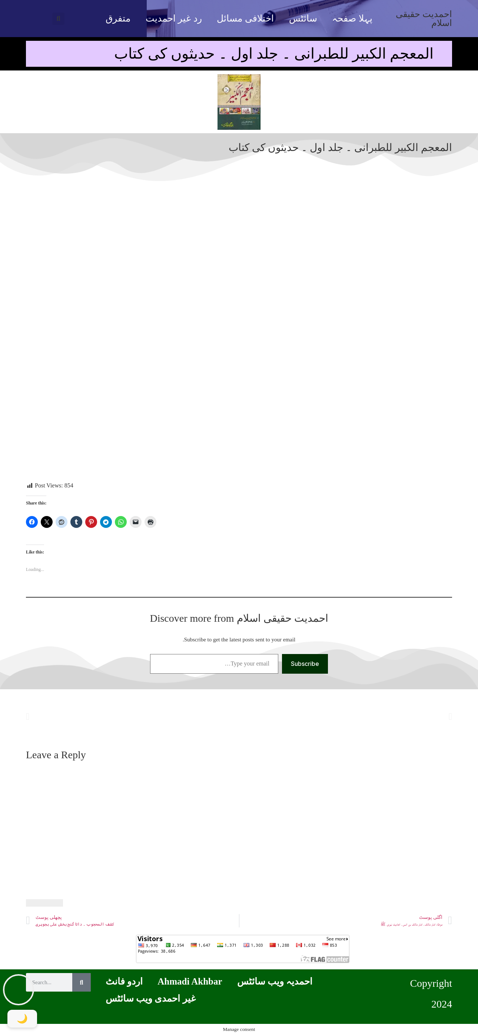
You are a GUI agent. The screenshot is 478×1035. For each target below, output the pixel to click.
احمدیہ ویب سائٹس (275, 981)
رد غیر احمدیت (174, 18)
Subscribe (305, 663)
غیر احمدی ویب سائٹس (151, 998)
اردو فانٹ (124, 981)
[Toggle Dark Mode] (22, 1019)
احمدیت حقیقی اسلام (424, 18)
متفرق (118, 18)
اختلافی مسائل (245, 18)
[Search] (81, 982)
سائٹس (303, 18)
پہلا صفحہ (352, 18)
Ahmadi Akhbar (189, 981)
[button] (58, 19)
